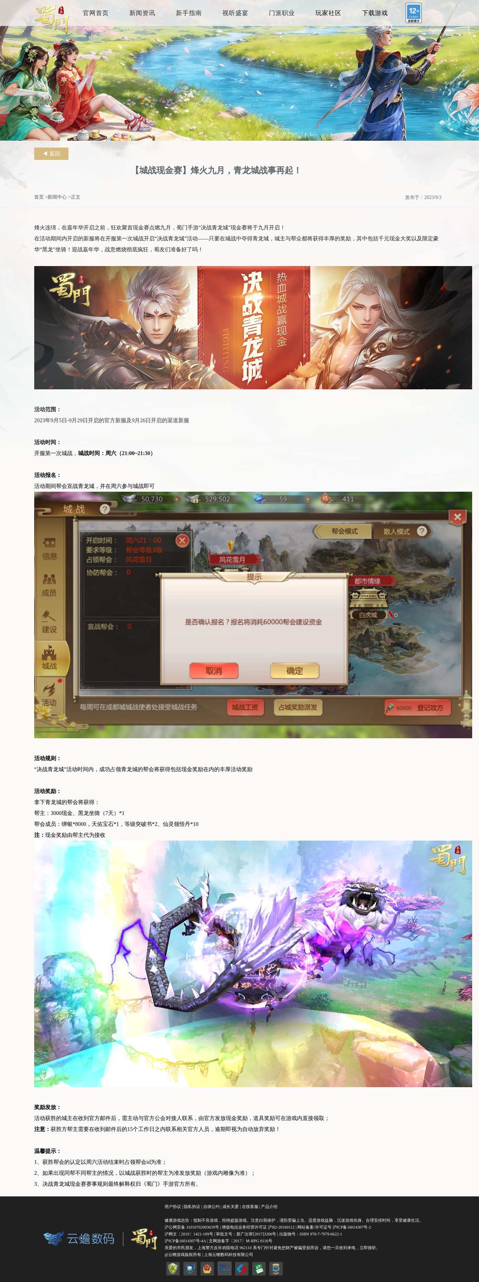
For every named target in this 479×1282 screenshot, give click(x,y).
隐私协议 (192, 1206)
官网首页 (96, 13)
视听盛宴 (235, 13)
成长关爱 (230, 1206)
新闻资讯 (142, 13)
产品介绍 (269, 1206)
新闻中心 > (59, 197)
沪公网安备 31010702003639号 (192, 1227)
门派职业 (282, 13)
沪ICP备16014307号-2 (352, 1227)
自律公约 (211, 1206)
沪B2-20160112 (282, 1227)
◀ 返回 (51, 153)
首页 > (41, 197)
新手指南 (189, 13)
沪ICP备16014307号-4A (185, 1241)
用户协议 (173, 1206)
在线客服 (250, 1206)
